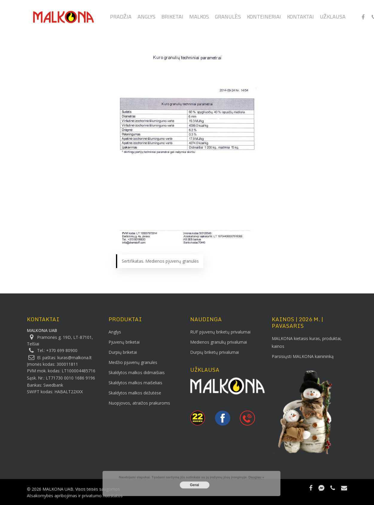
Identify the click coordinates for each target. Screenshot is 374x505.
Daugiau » (256, 477)
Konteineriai (264, 18)
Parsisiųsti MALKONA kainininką (303, 356)
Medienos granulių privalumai (218, 342)
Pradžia (121, 18)
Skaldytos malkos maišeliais (135, 382)
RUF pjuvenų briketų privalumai (220, 332)
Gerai (194, 485)
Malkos (199, 18)
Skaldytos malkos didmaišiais (137, 372)
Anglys (146, 18)
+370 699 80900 (61, 350)
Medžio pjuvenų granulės (133, 362)
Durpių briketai (123, 352)
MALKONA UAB (42, 330)
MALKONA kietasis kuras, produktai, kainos (307, 342)
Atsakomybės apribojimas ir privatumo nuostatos (75, 495)
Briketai (172, 18)
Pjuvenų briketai (124, 342)
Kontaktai (300, 18)
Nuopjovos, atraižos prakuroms (139, 403)
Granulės (228, 18)
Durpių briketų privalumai (214, 352)
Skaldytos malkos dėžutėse (135, 393)
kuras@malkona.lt (74, 357)
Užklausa (333, 18)
